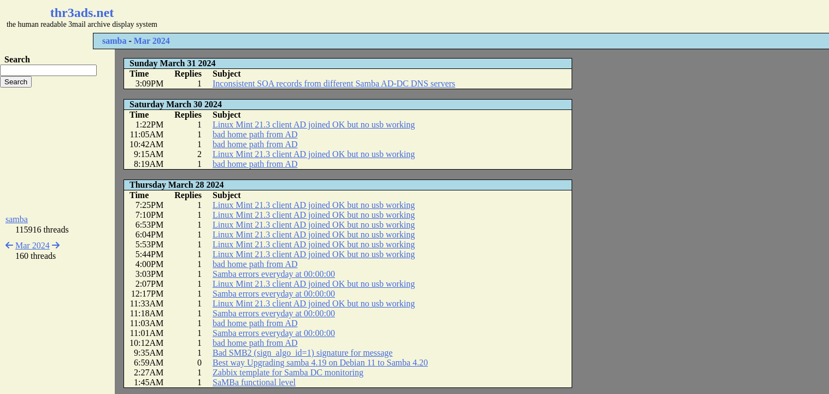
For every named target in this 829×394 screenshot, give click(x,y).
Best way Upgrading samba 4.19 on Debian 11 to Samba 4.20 (320, 362)
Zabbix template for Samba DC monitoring (288, 372)
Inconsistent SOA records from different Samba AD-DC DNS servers (334, 83)
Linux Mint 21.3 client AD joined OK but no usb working (314, 124)
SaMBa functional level (254, 382)
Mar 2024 (152, 40)
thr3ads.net (82, 12)
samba (114, 40)
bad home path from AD (255, 134)
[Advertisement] (326, 16)
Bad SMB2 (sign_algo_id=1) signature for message (302, 352)
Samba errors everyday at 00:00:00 (274, 274)
